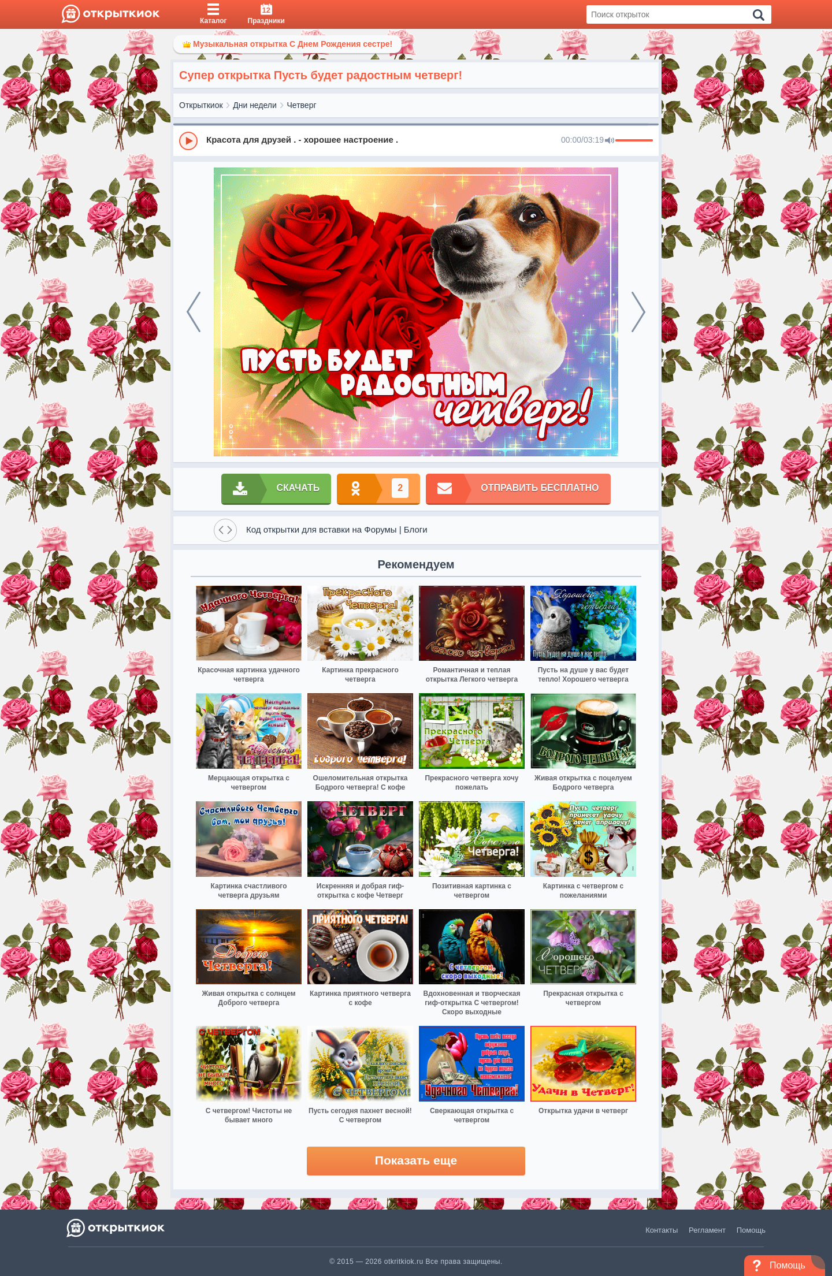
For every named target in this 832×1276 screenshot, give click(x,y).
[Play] (188, 141)
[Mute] (609, 141)
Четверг (302, 105)
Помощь (751, 1230)
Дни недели (255, 105)
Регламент (707, 1230)
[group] (416, 140)
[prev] (193, 312)
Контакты (661, 1230)
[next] (638, 312)
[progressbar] (634, 141)
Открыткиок (201, 105)
